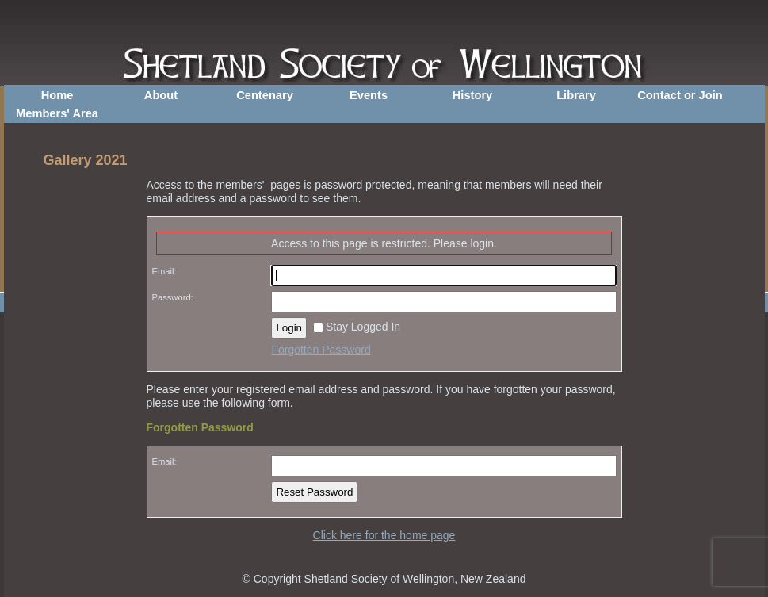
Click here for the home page (384, 535)
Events (369, 95)
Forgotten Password (320, 349)
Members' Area (57, 113)
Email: (164, 271)
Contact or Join (679, 95)
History (473, 95)
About (161, 95)
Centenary (264, 95)
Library (576, 95)
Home (57, 95)
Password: (172, 297)
